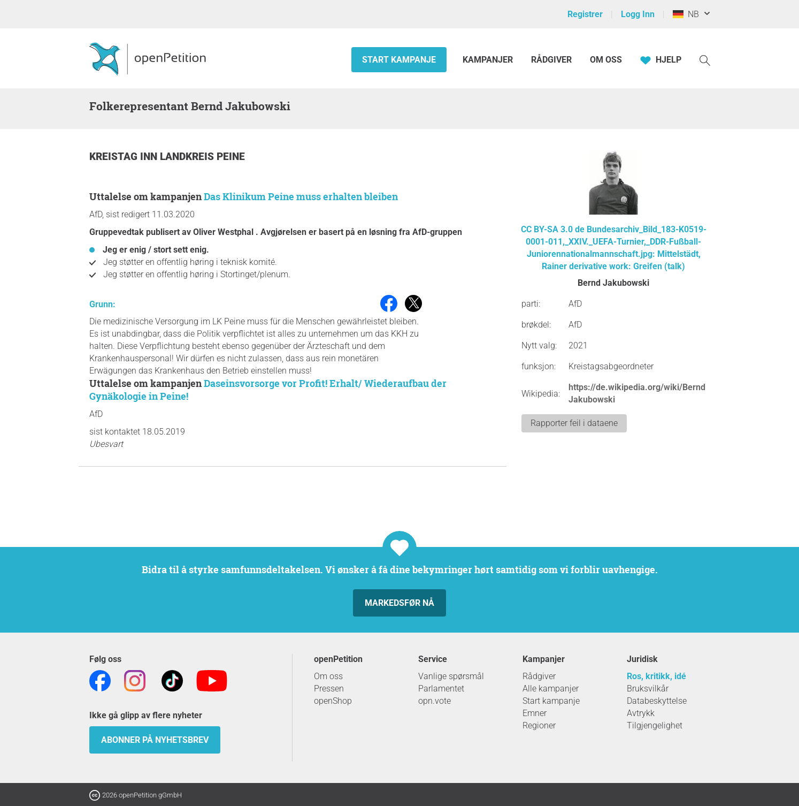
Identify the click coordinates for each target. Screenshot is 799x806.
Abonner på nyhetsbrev (155, 740)
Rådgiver (551, 60)
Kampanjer (489, 60)
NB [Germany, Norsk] (686, 14)
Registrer (585, 14)
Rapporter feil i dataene (574, 423)
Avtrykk (641, 713)
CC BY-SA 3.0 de (553, 229)
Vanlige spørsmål (451, 676)
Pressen (329, 688)
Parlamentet (441, 688)
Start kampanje (399, 60)
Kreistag (114, 156)
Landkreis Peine (202, 156)
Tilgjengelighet (654, 725)
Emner (535, 713)
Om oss (606, 60)
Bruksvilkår (648, 688)
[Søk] (705, 60)
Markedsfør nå (399, 603)
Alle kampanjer (551, 688)
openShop (333, 701)
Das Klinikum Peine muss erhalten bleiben (301, 196)
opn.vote (434, 701)
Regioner (539, 725)
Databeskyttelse (657, 701)
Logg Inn (638, 14)
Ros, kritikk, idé (656, 676)
